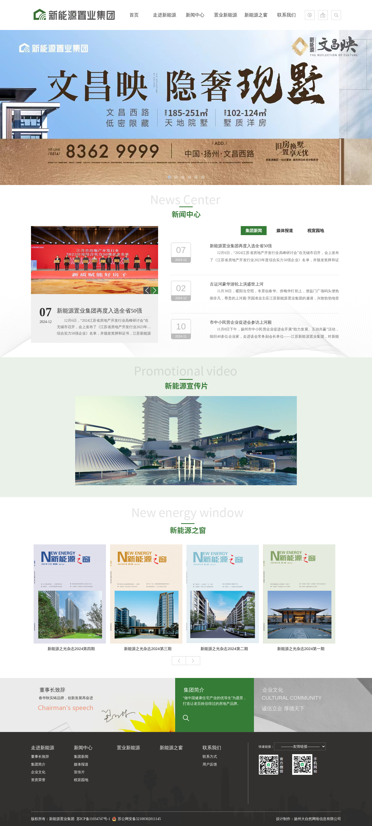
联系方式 (210, 757)
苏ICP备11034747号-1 (94, 819)
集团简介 (38, 764)
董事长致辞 (40, 757)
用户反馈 (210, 764)
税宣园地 (315, 230)
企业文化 (38, 772)
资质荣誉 (38, 780)
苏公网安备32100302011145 (136, 816)
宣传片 (79, 772)
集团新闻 (253, 230)
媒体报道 (284, 230)
